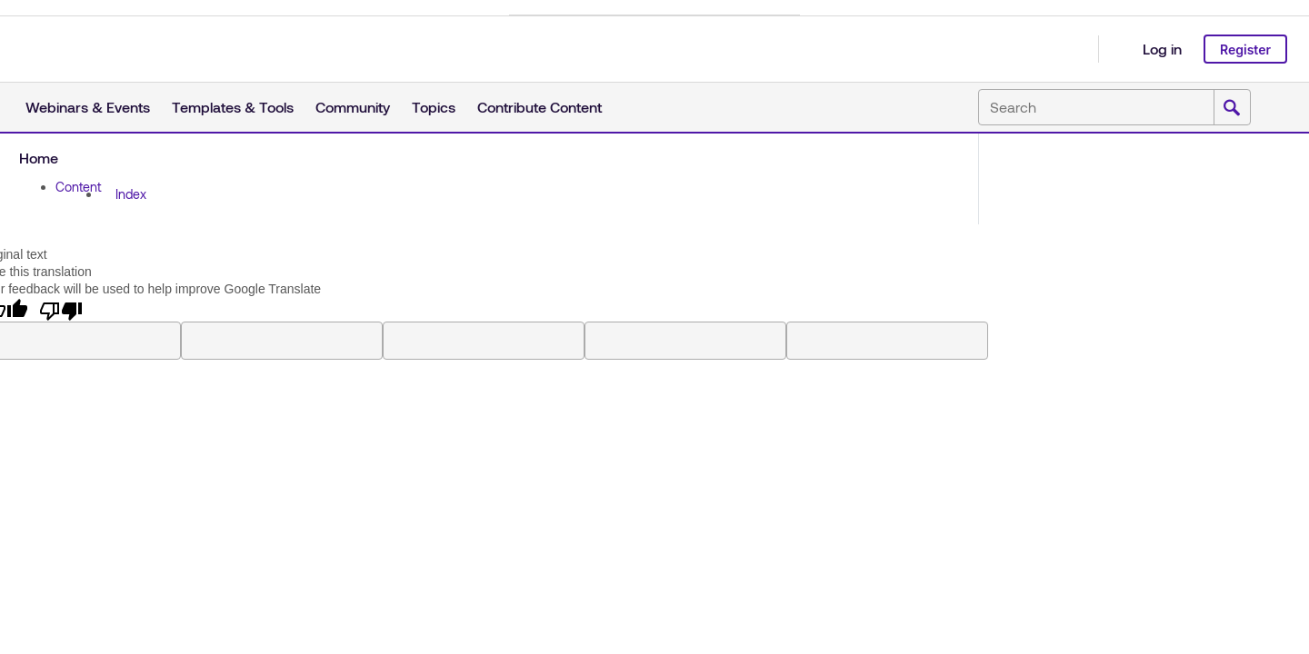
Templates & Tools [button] (233, 106)
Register (1245, 49)
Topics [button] (433, 106)
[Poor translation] (61, 310)
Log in (1162, 48)
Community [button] (352, 106)
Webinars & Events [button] (87, 106)
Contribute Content (539, 106)
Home (38, 157)
